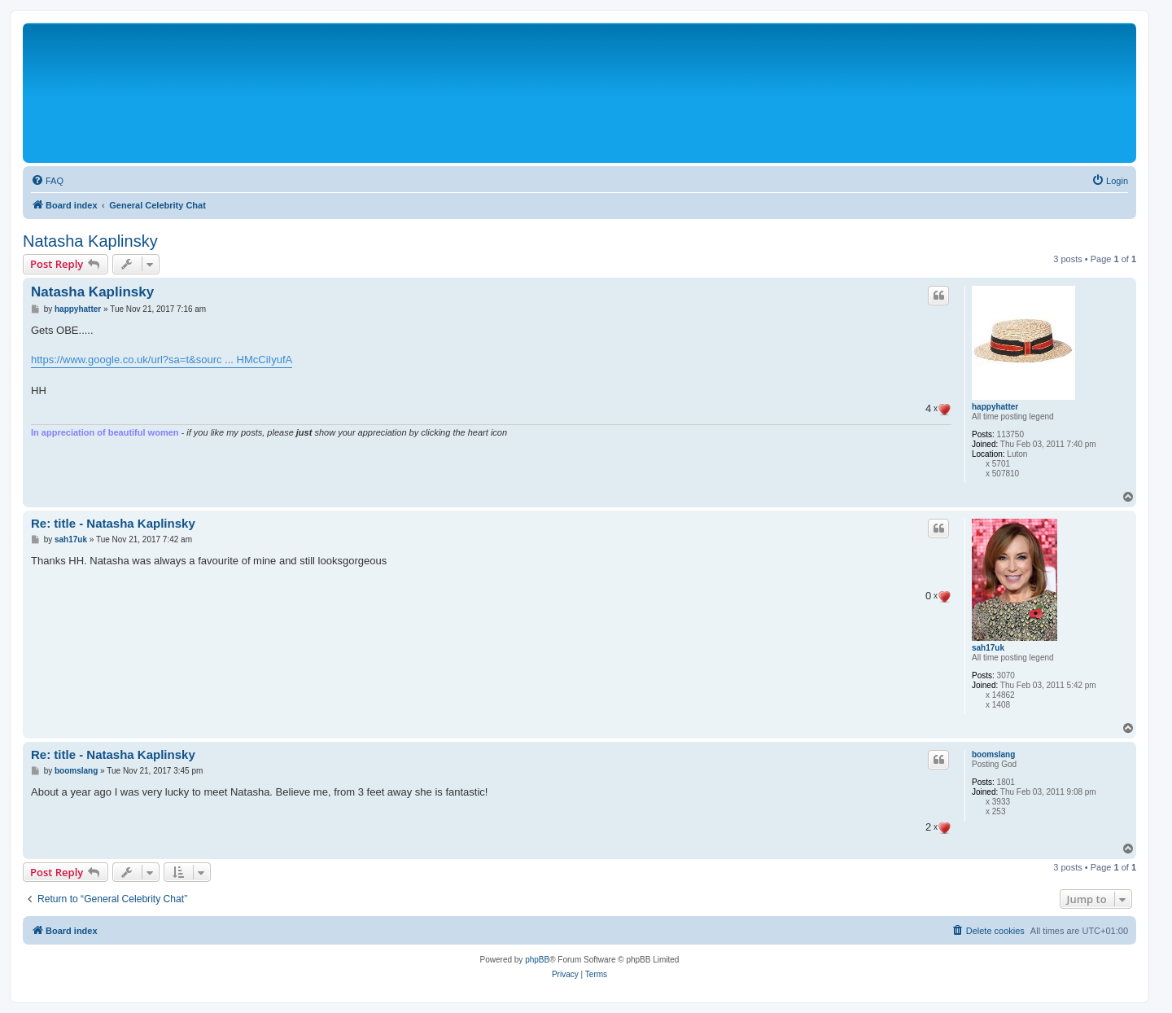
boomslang (993, 754)
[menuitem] (47, 181)
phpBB (537, 959)
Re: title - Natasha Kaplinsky (113, 523)
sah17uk (988, 647)
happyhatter (995, 406)
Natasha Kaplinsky (90, 241)
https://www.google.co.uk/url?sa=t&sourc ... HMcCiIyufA (161, 359)
